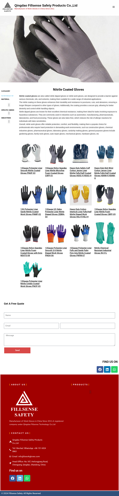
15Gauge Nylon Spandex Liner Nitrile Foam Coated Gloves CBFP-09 (105, 212)
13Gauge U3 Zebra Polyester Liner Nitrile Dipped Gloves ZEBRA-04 (55, 213)
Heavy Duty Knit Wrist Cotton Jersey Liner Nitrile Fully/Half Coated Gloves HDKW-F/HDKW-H (105, 173)
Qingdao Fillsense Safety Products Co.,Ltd (46, 5)
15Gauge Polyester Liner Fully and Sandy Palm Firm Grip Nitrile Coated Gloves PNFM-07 (81, 252)
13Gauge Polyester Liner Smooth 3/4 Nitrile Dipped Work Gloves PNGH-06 (56, 252)
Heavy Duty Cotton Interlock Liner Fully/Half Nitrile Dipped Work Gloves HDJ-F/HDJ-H (80, 213)
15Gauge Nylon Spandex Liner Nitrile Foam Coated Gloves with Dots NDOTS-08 (31, 252)
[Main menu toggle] (113, 7)
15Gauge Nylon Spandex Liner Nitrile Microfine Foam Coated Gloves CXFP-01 (56, 172)
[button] (9, 105)
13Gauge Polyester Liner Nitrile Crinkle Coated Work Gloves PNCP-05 (31, 283)
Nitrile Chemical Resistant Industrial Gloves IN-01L (102, 250)
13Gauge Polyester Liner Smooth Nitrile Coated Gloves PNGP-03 (31, 170)
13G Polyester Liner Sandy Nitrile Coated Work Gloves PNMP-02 (30, 212)
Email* (7, 321)
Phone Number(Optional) (71, 321)
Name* (7, 311)
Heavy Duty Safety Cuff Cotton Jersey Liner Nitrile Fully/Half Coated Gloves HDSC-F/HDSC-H (80, 172)
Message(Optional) (12, 332)
